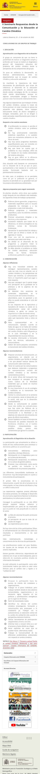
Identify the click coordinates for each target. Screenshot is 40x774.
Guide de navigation (10, 750)
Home (6, 15)
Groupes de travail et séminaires (28, 15)
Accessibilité (7, 741)
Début (4, 737)
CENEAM (13, 15)
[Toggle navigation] (35, 5)
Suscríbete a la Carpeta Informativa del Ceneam (16, 662)
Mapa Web (6, 745)
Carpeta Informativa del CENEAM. (14, 657)
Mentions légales (9, 754)
